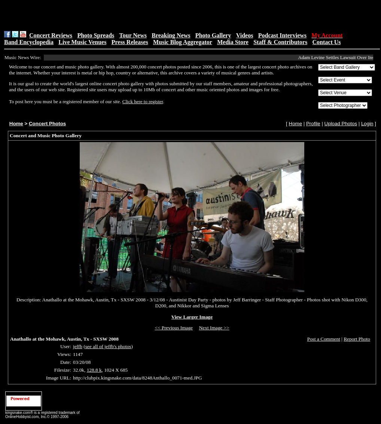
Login (367, 123)
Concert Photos (47, 123)
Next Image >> (214, 328)
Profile (313, 123)
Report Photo (357, 339)
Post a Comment (323, 339)
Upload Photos (340, 123)
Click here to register (142, 101)
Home (16, 123)
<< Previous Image (174, 328)
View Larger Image (192, 317)
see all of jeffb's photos (108, 346)
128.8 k (94, 370)
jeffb (77, 346)
